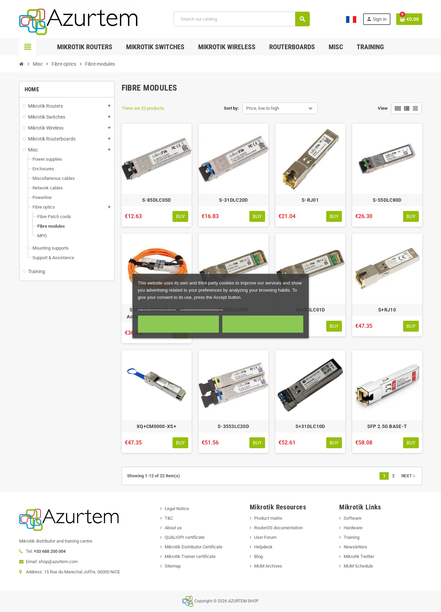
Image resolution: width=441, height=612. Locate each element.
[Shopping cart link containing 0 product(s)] (409, 19)
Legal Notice (177, 508)
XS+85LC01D (310, 309)
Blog (258, 556)
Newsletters (355, 546)
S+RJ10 (387, 309)
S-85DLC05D (156, 200)
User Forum (265, 537)
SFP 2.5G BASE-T (387, 426)
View (383, 108)
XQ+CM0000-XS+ (156, 426)
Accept (262, 324)
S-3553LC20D (233, 426)
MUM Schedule (358, 566)
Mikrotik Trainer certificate (190, 556)
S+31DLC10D (310, 426)
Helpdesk (263, 546)
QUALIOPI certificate (185, 537)
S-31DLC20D (233, 200)
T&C (169, 518)
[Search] (241, 19)
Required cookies (178, 324)
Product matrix (268, 518)
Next (408, 476)
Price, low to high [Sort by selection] (262, 108)
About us (173, 527)
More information (157, 307)
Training (351, 537)
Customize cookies (201, 307)
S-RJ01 (310, 200)
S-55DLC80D (387, 200)
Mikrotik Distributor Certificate (193, 546)
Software (352, 518)
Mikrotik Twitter (359, 556)
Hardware (353, 527)
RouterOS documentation (278, 527)
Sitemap (173, 566)
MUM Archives (268, 566)
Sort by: (231, 108)
